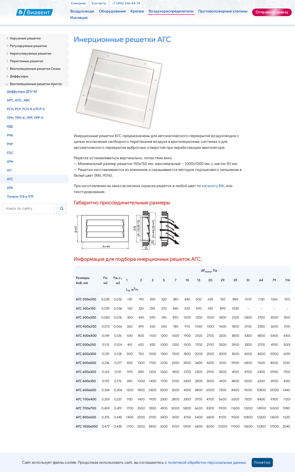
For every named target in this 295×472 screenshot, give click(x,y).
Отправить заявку (272, 12)
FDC (10, 145)
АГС (10, 170)
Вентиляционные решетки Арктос (35, 80)
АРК (10, 179)
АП (9, 162)
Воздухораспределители (165, 11)
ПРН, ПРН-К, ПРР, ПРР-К (25, 112)
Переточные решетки (26, 59)
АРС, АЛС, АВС (18, 96)
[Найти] (61, 198)
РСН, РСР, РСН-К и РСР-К (26, 104)
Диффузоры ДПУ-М (21, 87)
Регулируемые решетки (27, 45)
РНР (10, 137)
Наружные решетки (24, 37)
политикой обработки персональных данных (205, 463)
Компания (78, 3)
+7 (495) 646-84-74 (125, 3)
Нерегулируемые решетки (29, 52)
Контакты (99, 3)
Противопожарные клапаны (214, 11)
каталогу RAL (208, 197)
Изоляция (78, 17)
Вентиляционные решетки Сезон (34, 66)
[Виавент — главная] (34, 12)
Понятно (259, 463)
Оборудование (110, 11)
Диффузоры (19, 73)
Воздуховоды (81, 11)
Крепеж (133, 11)
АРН (10, 154)
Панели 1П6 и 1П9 (21, 187)
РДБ (10, 121)
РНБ (10, 129)
